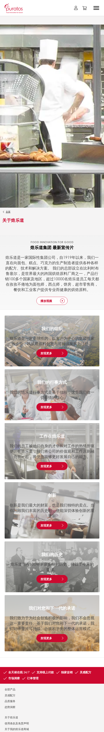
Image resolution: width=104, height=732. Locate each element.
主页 (8, 211)
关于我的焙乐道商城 (17, 729)
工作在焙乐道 (52, 436)
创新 (52, 495)
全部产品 (10, 689)
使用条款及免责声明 (17, 723)
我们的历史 (52, 554)
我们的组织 (52, 328)
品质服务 (10, 701)
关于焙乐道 (11, 717)
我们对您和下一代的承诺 (52, 608)
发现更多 (46, 353)
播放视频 (46, 301)
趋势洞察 (10, 707)
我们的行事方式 (52, 382)
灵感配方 (10, 695)
